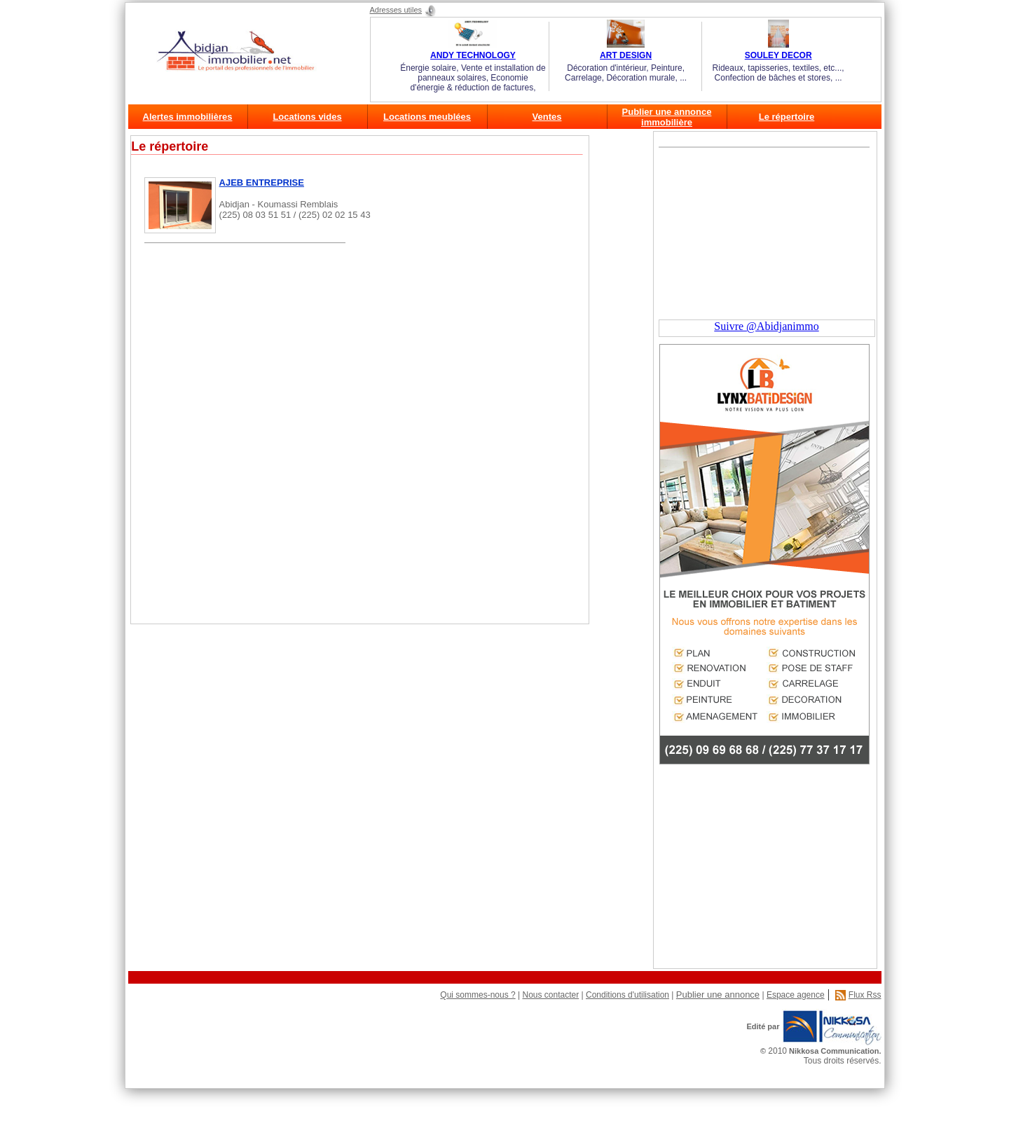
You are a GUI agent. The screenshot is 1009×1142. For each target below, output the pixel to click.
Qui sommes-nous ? (477, 995)
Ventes (547, 116)
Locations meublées (427, 116)
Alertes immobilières (188, 116)
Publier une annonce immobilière (667, 117)
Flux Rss (865, 995)
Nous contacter (550, 995)
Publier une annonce (718, 994)
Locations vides (307, 116)
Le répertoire (786, 116)
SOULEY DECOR (778, 55)
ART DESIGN (626, 55)
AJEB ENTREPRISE (261, 182)
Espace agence (796, 995)
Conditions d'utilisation (627, 995)
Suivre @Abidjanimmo (766, 326)
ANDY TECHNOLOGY (473, 55)
